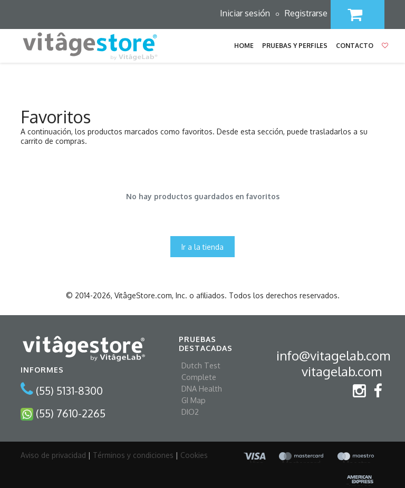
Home (244, 46)
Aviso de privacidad (53, 455)
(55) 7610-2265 (70, 412)
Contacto (354, 46)
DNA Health (201, 388)
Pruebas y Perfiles (294, 46)
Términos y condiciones (133, 455)
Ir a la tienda (202, 246)
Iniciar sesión (245, 13)
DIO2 (190, 411)
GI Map (193, 400)
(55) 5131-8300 (69, 390)
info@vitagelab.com (333, 355)
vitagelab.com (342, 371)
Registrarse (306, 13)
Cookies (194, 455)
